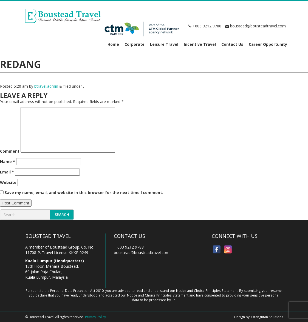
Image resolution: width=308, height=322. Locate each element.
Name (7, 161)
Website (8, 182)
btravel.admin (46, 86)
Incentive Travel (200, 44)
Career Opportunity (268, 44)
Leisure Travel (164, 44)
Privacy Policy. (96, 317)
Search (62, 214)
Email (7, 172)
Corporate (135, 44)
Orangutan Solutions (267, 317)
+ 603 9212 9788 (129, 247)
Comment (9, 151)
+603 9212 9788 (204, 26)
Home (113, 44)
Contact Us (232, 44)
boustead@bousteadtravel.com (255, 26)
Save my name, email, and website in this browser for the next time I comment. (84, 192)
